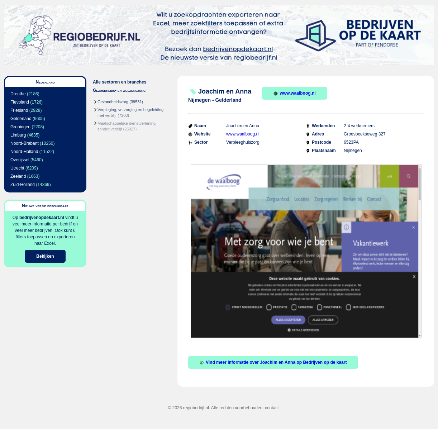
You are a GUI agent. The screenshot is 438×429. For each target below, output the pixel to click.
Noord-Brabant (24, 143)
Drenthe (18, 93)
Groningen (20, 126)
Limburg (18, 135)
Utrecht (17, 168)
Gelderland (21, 118)
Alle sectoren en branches (119, 82)
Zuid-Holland (22, 184)
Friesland (19, 110)
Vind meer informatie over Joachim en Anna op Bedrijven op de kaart (273, 362)
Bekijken (45, 256)
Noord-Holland (24, 151)
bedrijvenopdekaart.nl (41, 217)
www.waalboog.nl (294, 93)
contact (272, 407)
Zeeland (18, 176)
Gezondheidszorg (112, 102)
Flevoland (19, 102)
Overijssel (19, 159)
